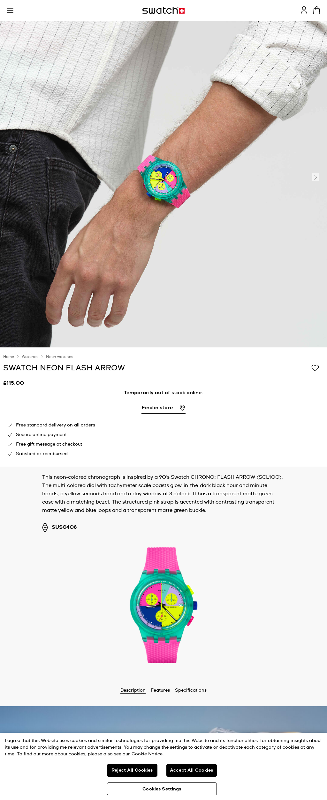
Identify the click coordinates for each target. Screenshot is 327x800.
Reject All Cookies (132, 770)
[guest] (304, 10)
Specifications (191, 690)
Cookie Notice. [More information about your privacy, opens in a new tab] (148, 754)
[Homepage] (163, 10)
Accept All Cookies (191, 770)
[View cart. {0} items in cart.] (317, 10)
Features (160, 690)
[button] (10, 10)
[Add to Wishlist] (315, 367)
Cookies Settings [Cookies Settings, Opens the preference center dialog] (161, 789)
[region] (163, 766)
